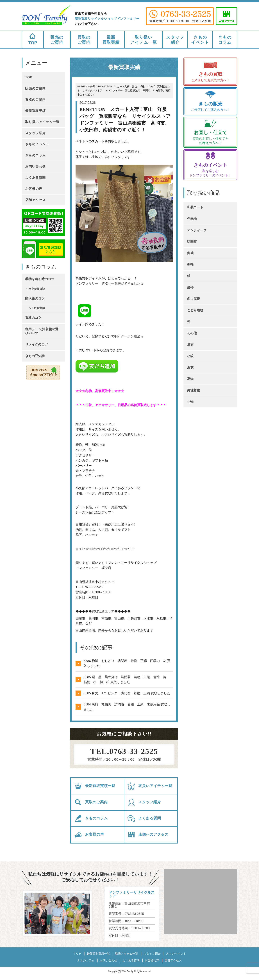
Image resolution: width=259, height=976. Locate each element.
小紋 (190, 356)
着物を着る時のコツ (39, 279)
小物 (190, 401)
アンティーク (196, 230)
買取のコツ (33, 317)
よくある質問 (144, 818)
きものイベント (200, 40)
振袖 (190, 264)
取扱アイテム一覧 (126, 953)
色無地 (192, 219)
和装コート (195, 207)
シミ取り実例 (37, 308)
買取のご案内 (83, 40)
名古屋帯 (193, 299)
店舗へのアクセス (148, 834)
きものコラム (225, 40)
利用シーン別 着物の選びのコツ (41, 331)
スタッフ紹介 (175, 40)
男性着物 (193, 390)
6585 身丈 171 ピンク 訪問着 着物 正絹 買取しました (127, 693)
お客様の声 (89, 834)
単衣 (190, 344)
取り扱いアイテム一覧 (143, 40)
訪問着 (192, 241)
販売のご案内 (56, 40)
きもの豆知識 (35, 356)
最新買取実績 (111, 40)
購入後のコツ (35, 298)
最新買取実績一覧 (94, 786)
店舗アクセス (35, 200)
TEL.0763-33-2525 (124, 751)
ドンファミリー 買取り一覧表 (98, 283)
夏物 (190, 379)
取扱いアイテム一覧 (149, 786)
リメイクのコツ (36, 344)
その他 (192, 333)
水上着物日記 (37, 288)
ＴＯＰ (77, 953)
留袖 (190, 253)
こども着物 (195, 310)
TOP (32, 38)
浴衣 (190, 367)
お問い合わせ (35, 166)
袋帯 (190, 287)
